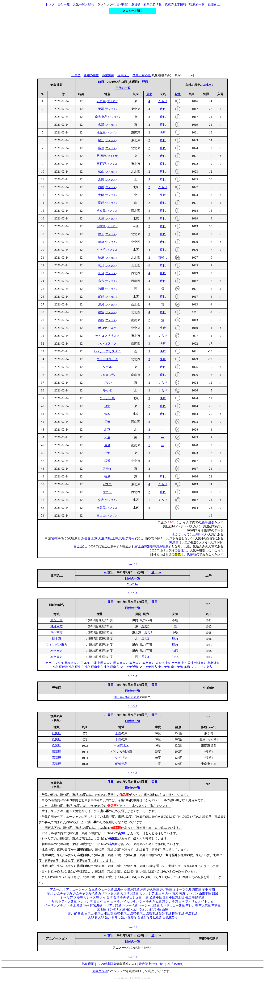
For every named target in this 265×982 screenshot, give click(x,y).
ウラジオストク (107, 359)
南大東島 (101, 116)
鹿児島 (101, 132)
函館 (101, 296)
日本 (106, 901)
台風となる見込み (149, 917)
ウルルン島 (107, 374)
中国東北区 (121, 745)
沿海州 (118, 889)
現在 (124, 4)
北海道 (77, 905)
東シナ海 (56, 620)
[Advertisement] (132, 43)
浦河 (101, 304)
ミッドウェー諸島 (172, 905)
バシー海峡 (144, 901)
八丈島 (101, 210)
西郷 (101, 187)
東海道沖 (161, 663)
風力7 (145, 626)
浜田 (101, 179)
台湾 (110, 897)
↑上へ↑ (132, 563)
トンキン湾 (85, 901)
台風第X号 (170, 917)
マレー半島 (129, 905)
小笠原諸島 (131, 889)
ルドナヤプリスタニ (107, 351)
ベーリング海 (53, 905)
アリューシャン (76, 889)
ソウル (107, 367)
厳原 (101, 148)
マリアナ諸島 (112, 905)
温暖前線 (152, 913)
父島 (101, 499)
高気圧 (56, 751)
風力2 (145, 638)
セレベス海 (91, 897)
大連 (107, 437)
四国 (215, 893)
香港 (107, 476)
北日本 (160, 893)
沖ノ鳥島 (166, 889)
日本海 (56, 638)
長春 (107, 421)
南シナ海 (177, 667)
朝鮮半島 (121, 763)
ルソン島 (155, 909)
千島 (118, 733)
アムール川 (57, 889)
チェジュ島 (107, 398)
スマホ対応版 (141, 75)
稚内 (101, 320)
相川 (101, 265)
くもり (162, 101)
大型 (91, 917)
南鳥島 (101, 507)
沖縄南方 (56, 626)
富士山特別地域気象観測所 (153, 546)
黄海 (187, 667)
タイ (103, 897)
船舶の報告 (91, 75)
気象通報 (88, 963)
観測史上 (214, 4)
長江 (188, 897)
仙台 (101, 273)
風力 (149, 94)
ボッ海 (68, 905)
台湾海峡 (119, 897)
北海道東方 (72, 663)
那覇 (101, 109)
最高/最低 (207, 522)
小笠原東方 (76, 667)
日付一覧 (63, 4)
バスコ (107, 484)
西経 (165, 909)
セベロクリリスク (107, 335)
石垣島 (101, 101)
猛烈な (132, 917)
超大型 (99, 917)
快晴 (163, 132)
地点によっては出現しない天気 (192, 534)
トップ (49, 4)
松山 (101, 171)
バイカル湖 (118, 751)
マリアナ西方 (148, 667)
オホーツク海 (54, 663)
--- (162, 421)
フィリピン (192, 901)
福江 (101, 140)
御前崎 (101, 226)
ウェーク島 (105, 889)
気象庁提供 (100, 971)
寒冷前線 (165, 913)
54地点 (207, 85)
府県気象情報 (152, 4)
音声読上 (123, 75)
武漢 (107, 460)
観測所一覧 (196, 4)
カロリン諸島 (129, 893)
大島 (101, 218)
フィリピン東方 (56, 644)
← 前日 (99, 82)
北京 (107, 429)
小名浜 (101, 249)
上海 (107, 453)
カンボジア (147, 893)
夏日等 (135, 4)
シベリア (121, 757)
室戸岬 (101, 163)
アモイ (107, 468)
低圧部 (108, 913)
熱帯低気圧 (121, 913)
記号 (178, 94)
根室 (101, 312)
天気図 (76, 75)
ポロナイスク (107, 327)
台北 (107, 406)
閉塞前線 (178, 913)
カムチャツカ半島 (85, 893)
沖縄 (143, 889)
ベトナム (207, 901)
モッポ (107, 390)
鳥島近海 (213, 663)
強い (108, 917)
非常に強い (119, 917)
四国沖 (189, 663)
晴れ (163, 109)
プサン (107, 382)
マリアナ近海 (129, 667)
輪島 (101, 257)
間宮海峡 (96, 905)
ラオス (143, 909)
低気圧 (56, 733)
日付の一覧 (123, 88)
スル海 (78, 897)
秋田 (101, 288)
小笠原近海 (60, 667)
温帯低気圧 (137, 913)
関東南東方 (121, 663)
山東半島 (205, 893)
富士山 (101, 515)
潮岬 (101, 202)
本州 (86, 905)
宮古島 (101, 909)
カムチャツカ (63, 893)
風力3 (145, 656)
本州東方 (56, 656)
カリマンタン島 (109, 893)
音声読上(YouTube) (151, 963)
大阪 (101, 195)
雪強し (162, 257)
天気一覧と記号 (83, 4)
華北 (50, 893)
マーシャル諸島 (149, 905)
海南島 (196, 889)
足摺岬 (101, 156)
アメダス (112, 101)
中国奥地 (162, 897)
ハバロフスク (107, 343)
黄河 (175, 893)
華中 (205, 889)
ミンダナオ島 (116, 909)
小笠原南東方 (94, 667)
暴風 (81, 913)
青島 (107, 445)
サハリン (192, 893)
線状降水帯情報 (175, 4)
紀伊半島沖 (176, 663)
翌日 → (147, 82)
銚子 (101, 234)
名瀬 (101, 124)
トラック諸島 (67, 901)
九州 (168, 893)
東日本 (179, 901)
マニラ (107, 492)
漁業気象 (108, 75)
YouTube (132, 584)
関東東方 (106, 663)
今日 (116, 4)
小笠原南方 (111, 667)
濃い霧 (72, 913)
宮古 (101, 281)
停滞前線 (191, 913)
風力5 (148, 632)
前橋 (101, 241)
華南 (212, 889)
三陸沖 (95, 663)
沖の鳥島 (153, 889)
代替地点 (193, 554)
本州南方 (56, 632)
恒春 (107, 413)
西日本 (98, 901)
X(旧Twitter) (175, 963)
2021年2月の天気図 (127, 697)
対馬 (55, 901)
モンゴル (132, 909)
